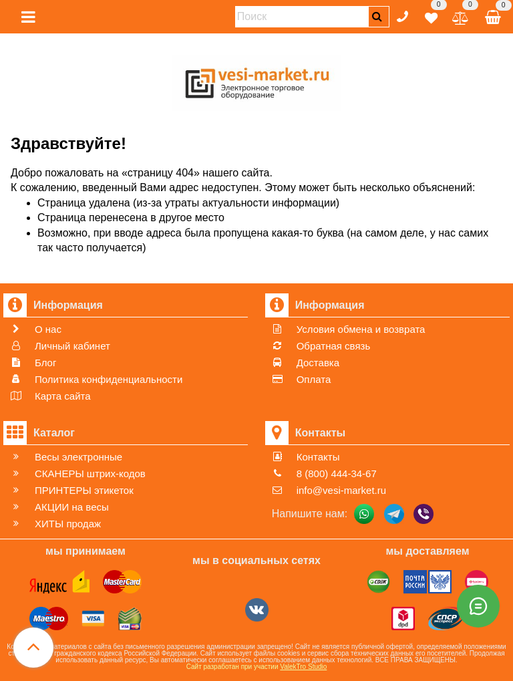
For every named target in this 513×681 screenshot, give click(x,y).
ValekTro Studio (303, 666)
